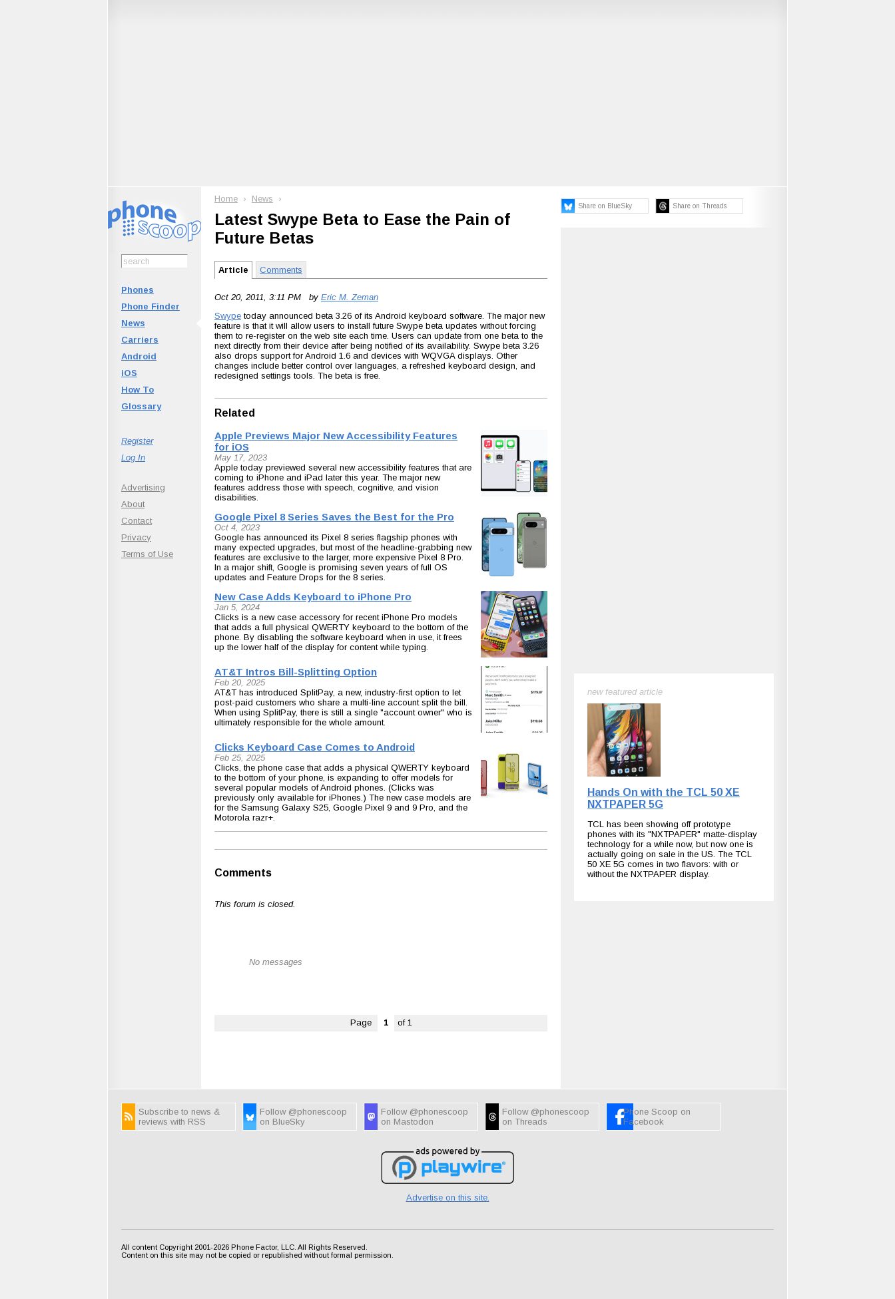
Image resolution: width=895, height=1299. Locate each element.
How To (137, 390)
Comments (281, 270)
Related (234, 413)
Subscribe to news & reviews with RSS (179, 1117)
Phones (137, 290)
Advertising (143, 487)
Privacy (136, 537)
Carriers (139, 340)
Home (226, 199)
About (133, 504)
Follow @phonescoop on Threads (545, 1117)
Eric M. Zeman (349, 297)
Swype (227, 316)
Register (137, 441)
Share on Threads (700, 206)
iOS (129, 373)
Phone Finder (150, 306)
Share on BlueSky (605, 206)
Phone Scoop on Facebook (657, 1117)
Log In (133, 458)
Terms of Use (147, 554)
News (133, 323)
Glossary (141, 406)
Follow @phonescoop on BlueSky (303, 1117)
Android (138, 356)
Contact (136, 521)
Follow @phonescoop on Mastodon (424, 1117)
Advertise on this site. (447, 1198)
